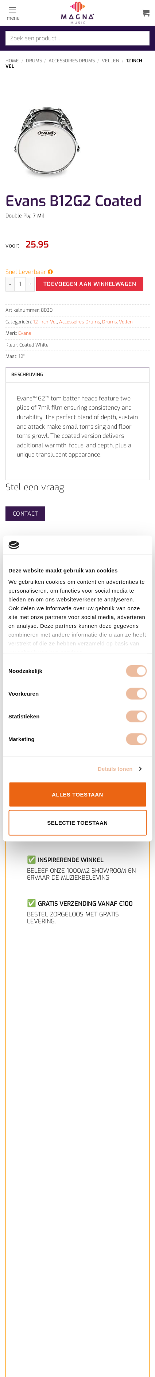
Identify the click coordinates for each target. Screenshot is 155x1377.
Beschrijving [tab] (27, 374)
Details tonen (115, 769)
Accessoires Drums (72, 61)
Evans (24, 333)
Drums (34, 61)
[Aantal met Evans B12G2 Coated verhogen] (30, 284)
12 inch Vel (45, 322)
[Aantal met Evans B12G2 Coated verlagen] (9, 284)
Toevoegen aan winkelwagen (89, 284)
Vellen (110, 61)
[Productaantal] (20, 284)
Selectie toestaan (77, 823)
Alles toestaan (77, 794)
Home (12, 61)
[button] (12, 13)
